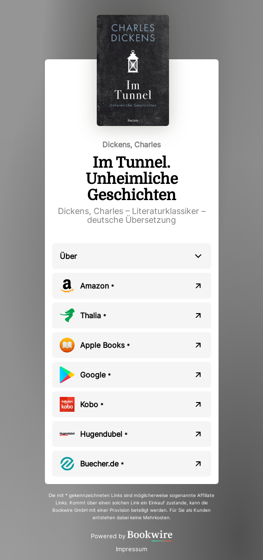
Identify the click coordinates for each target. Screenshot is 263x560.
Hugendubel (103, 434)
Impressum (131, 549)
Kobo (91, 404)
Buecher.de (102, 463)
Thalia (93, 315)
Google (95, 374)
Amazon (97, 285)
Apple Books (105, 345)
